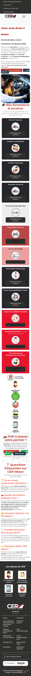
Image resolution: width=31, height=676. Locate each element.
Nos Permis (20, 618)
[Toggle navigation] (24, 16)
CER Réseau (6, 647)
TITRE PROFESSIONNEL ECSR (22, 637)
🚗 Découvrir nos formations (12, 70)
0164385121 (15, 613)
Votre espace (14, 663)
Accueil (5, 618)
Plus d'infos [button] (15, 262)
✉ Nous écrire (19, 453)
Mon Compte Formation (12, 656)
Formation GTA (7, 642)
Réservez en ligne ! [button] (15, 325)
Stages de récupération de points (7, 630)
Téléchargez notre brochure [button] (15, 133)
